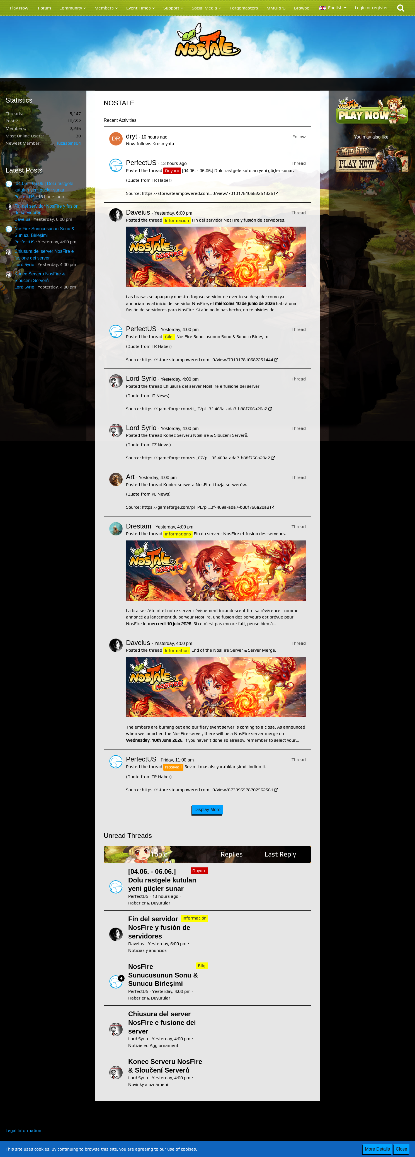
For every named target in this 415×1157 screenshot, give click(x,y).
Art (130, 477)
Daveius (22, 219)
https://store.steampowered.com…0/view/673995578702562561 (207, 789)
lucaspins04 (69, 143)
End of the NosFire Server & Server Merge (233, 650)
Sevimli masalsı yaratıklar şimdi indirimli (225, 766)
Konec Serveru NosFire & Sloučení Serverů (205, 435)
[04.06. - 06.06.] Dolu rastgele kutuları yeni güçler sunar (237, 170)
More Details (377, 1149)
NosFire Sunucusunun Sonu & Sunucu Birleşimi (223, 336)
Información (195, 918)
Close (401, 1149)
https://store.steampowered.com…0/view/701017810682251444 (207, 359)
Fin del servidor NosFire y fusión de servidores (238, 220)
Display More (207, 809)
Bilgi (202, 965)
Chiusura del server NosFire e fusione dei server (211, 386)
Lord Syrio (24, 264)
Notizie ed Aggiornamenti (153, 1045)
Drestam (138, 526)
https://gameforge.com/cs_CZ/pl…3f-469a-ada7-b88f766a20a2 (206, 457)
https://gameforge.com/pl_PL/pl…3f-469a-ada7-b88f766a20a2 (205, 507)
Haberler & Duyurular (149, 903)
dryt (131, 136)
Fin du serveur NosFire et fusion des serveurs (239, 533)
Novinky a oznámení (148, 1084)
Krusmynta (163, 143)
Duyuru (199, 870)
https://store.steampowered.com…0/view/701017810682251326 (207, 193)
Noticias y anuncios (147, 950)
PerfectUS (24, 196)
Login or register (371, 7)
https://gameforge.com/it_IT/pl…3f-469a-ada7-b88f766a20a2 (204, 408)
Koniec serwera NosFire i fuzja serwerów (204, 484)
